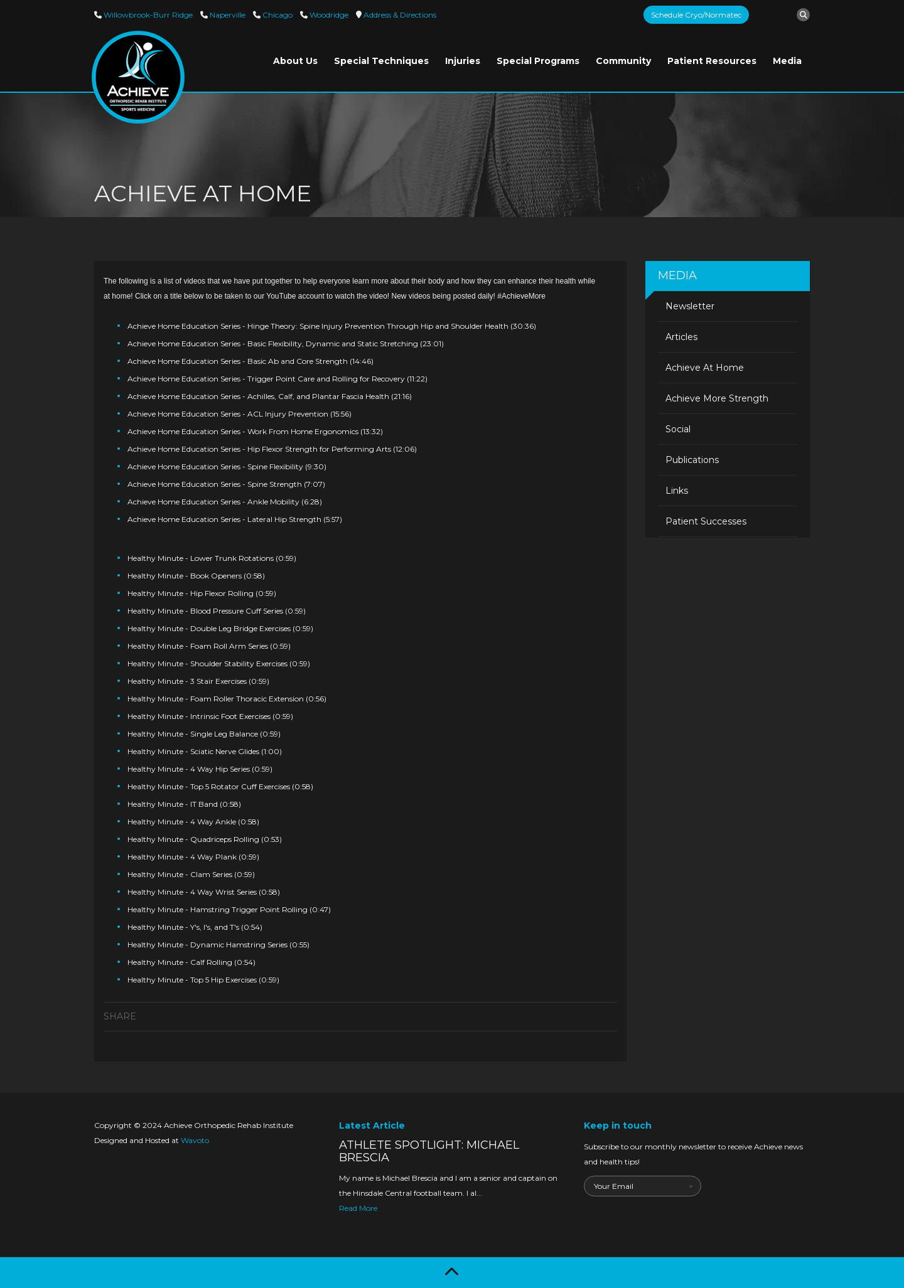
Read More (358, 1208)
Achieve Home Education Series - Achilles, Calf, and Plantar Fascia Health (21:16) (269, 396)
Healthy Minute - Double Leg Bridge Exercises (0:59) (220, 628)
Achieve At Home (704, 367)
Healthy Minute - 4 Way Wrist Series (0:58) (203, 892)
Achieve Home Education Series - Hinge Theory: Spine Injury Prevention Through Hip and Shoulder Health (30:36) (331, 326)
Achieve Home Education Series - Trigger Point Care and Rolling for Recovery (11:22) (277, 378)
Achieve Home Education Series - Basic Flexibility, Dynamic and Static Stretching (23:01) (285, 343)
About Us (295, 61)
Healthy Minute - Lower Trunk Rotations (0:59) (211, 558)
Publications (692, 460)
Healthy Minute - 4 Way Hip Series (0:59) (199, 769)
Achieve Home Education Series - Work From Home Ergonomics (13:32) (255, 431)
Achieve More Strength (716, 398)
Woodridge (328, 14)
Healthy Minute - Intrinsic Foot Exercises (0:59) (210, 716)
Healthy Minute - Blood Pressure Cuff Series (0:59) (216, 610)
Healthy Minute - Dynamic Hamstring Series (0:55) (218, 944)
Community (623, 61)
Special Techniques (381, 61)
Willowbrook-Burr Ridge (147, 14)
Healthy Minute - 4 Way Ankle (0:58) (193, 821)
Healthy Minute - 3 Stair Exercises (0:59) (198, 681)
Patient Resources (711, 61)
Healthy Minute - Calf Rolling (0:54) (191, 962)
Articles (681, 337)
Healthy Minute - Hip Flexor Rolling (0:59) (201, 593)
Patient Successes (705, 521)
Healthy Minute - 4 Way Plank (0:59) (193, 856)
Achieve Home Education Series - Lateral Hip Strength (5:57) (234, 519)
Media (787, 61)
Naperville (226, 14)
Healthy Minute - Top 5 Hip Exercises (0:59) (203, 979)
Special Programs (538, 61)
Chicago (277, 14)
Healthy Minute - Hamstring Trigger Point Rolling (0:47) (229, 909)
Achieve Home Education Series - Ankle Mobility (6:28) (224, 501)
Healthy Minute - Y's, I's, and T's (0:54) (194, 927)
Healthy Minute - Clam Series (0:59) (191, 874)
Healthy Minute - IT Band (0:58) (184, 804)
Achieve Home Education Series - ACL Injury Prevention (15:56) (239, 413)
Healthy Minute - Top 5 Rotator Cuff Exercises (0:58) (220, 786)
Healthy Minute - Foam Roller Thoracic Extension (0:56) (226, 698)
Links (676, 490)
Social (678, 429)
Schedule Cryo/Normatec (696, 14)
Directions (399, 14)
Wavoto (195, 1140)
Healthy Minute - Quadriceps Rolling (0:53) (204, 839)
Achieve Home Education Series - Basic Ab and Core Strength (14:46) (250, 361)
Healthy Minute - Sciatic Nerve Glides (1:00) (204, 751)
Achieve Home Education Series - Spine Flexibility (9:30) (226, 466)
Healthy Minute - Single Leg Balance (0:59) (204, 733)
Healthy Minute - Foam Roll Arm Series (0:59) (209, 646)
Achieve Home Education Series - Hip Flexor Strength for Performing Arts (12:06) (272, 449)
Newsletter (689, 306)
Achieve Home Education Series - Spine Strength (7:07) (226, 484)
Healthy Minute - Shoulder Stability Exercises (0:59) (218, 663)
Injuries (462, 61)
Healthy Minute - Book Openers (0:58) (196, 575)
